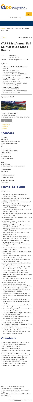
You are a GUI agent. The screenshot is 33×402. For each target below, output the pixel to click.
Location (3, 59)
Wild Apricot (18, 400)
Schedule (5, 126)
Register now (6, 121)
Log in (29, 14)
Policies (4, 128)
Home (3, 28)
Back (4, 37)
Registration (6, 124)
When (2, 55)
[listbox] (25, 37)
